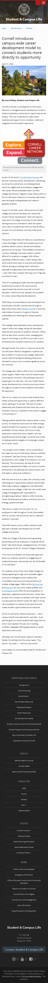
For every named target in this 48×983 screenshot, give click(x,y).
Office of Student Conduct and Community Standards (24, 881)
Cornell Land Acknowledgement (24, 899)
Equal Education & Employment (24, 910)
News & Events (24, 810)
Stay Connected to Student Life (24, 735)
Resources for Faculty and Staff (24, 771)
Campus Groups (24, 836)
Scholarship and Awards (24, 718)
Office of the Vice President (24, 869)
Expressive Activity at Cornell (24, 740)
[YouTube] (24, 959)
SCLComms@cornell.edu (32, 976)
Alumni (24, 793)
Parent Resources (24, 712)
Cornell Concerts (24, 830)
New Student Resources (24, 701)
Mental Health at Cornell (24, 760)
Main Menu (43, 2)
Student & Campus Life (24, 19)
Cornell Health (24, 766)
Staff (24, 788)
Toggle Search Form (38, 2)
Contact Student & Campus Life (24, 949)
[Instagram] (16, 959)
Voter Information (24, 905)
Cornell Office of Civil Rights (24, 894)
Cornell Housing (24, 690)
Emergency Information (24, 874)
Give (24, 805)
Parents (24, 799)
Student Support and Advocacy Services (24, 729)
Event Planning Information (24, 841)
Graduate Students (24, 707)
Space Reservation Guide (24, 847)
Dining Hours (24, 685)
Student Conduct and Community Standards (24, 724)
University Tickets (23, 852)
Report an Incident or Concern (24, 888)
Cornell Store (24, 696)
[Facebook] (32, 959)
